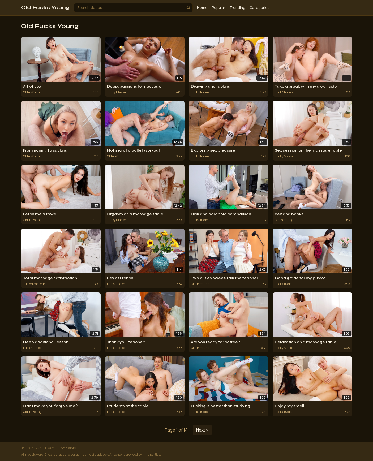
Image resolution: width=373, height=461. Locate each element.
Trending (237, 7)
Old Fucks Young (45, 7)
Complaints (67, 448)
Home (202, 7)
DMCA (50, 448)
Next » (202, 430)
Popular (218, 7)
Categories (260, 7)
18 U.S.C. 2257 (31, 448)
